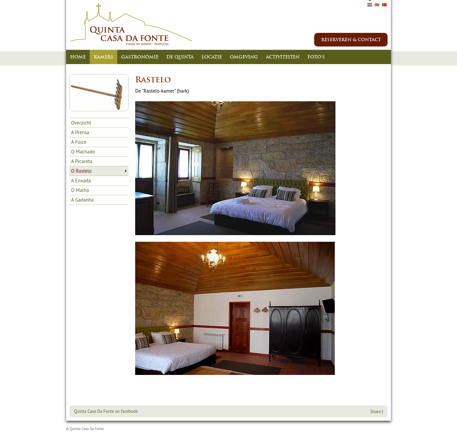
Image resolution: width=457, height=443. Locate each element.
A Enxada (81, 180)
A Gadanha (82, 200)
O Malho (80, 190)
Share (375, 411)
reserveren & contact (351, 40)
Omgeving (244, 57)
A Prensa (80, 132)
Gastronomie (139, 57)
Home (78, 57)
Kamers (103, 57)
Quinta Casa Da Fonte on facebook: (106, 411)
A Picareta (81, 161)
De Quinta (180, 57)
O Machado (83, 151)
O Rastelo (81, 171)
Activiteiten (283, 57)
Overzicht (81, 123)
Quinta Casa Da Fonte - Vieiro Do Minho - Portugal (131, 24)
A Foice (78, 142)
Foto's (316, 57)
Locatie (212, 57)
